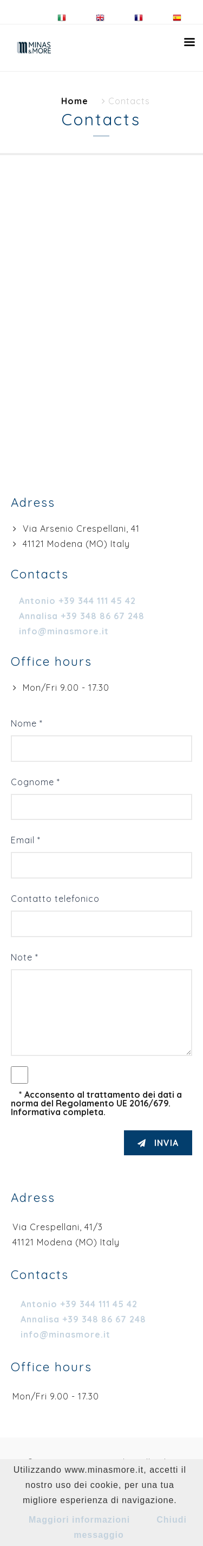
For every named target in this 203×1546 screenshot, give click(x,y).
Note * (24, 957)
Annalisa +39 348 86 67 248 (83, 1319)
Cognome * (35, 782)
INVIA (158, 1142)
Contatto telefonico (55, 898)
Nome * (27, 723)
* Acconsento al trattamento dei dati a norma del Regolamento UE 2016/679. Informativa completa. (96, 1103)
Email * (26, 840)
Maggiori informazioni (79, 1519)
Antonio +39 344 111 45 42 (79, 1304)
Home (74, 101)
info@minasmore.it (65, 1334)
